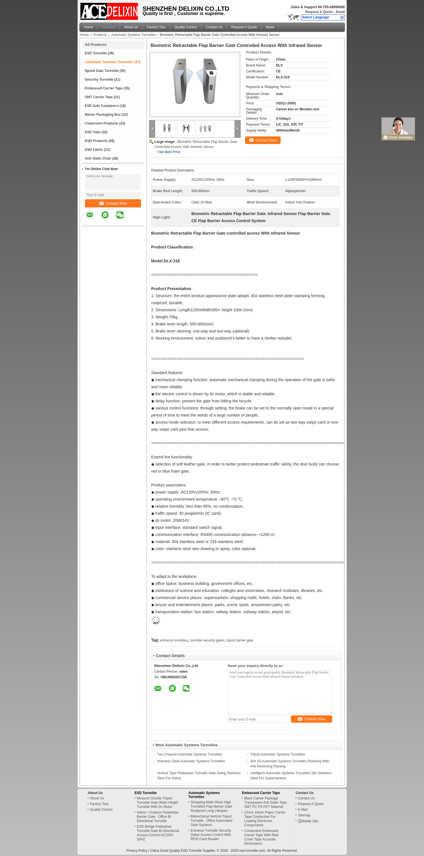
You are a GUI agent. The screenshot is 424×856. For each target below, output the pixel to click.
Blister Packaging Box (103, 115)
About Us (131, 27)
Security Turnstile (99, 79)
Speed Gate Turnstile (102, 71)
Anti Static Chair (98, 158)
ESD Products (96, 141)
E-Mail (303, 810)
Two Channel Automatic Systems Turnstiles (189, 754)
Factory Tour (156, 27)
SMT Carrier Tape (99, 97)
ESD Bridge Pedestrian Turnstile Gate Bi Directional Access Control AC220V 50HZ (158, 833)
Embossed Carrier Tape (104, 88)
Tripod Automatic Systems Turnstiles (277, 754)
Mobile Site (308, 821)
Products (108, 27)
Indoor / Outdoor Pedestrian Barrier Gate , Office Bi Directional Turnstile (158, 816)
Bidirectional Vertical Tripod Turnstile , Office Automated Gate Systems (211, 820)
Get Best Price (169, 152)
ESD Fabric (94, 150)
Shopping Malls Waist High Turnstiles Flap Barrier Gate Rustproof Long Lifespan (211, 806)
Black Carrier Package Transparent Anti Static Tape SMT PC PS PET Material (265, 802)
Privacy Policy (137, 851)
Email (340, 12)
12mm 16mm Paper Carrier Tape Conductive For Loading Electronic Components (264, 818)
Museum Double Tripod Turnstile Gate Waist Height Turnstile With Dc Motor (157, 802)
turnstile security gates (207, 640)
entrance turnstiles (174, 640)
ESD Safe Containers (102, 106)
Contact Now (113, 203)
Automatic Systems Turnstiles (133, 35)
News (270, 27)
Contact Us (214, 27)
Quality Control (185, 27)
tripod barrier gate (240, 640)
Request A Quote (319, 12)
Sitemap (304, 815)
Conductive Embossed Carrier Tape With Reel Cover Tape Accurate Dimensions (261, 837)
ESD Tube (93, 132)
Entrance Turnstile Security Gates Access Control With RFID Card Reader (211, 835)
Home (88, 27)
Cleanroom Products (101, 123)
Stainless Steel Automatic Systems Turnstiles (191, 761)
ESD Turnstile (96, 53)
